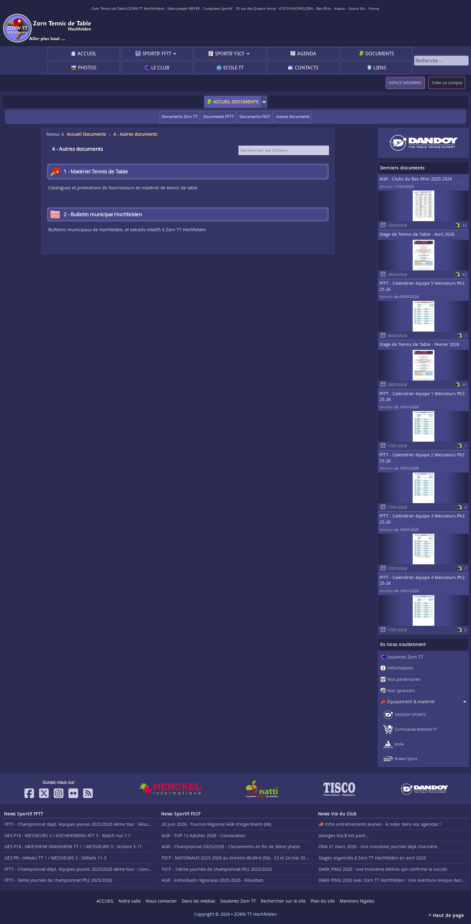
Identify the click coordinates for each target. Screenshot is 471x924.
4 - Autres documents (135, 134)
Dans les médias (198, 901)
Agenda (306, 53)
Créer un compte (447, 82)
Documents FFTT (218, 116)
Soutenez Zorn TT (405, 657)
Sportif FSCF (230, 53)
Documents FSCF (254, 116)
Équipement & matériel (411, 701)
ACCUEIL (87, 53)
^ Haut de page (446, 915)
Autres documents (293, 116)
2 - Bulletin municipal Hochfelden (96, 214)
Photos (87, 67)
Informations (400, 668)
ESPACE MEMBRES (405, 82)
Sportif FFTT (156, 53)
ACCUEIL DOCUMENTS (235, 102)
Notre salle (130, 901)
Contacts (306, 67)
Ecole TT (233, 67)
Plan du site (323, 901)
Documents (379, 53)
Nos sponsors (401, 690)
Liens (380, 67)
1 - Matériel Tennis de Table (89, 171)
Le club (160, 67)
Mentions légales (357, 901)
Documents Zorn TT (179, 116)
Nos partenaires (403, 679)
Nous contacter (161, 901)
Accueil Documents (86, 134)
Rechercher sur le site (283, 901)
